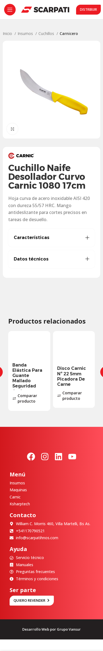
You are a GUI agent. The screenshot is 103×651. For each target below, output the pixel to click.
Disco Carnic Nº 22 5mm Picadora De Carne (71, 376)
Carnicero (69, 33)
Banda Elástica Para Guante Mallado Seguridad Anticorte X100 (27, 380)
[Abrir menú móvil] (9, 9)
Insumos (26, 33)
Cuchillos (46, 33)
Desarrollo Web (35, 629)
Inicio (8, 33)
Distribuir (88, 9)
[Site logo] (45, 9)
